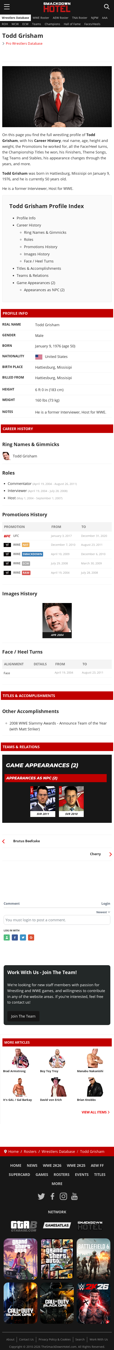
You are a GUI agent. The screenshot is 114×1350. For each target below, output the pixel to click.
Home (15, 1165)
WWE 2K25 (76, 1165)
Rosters (61, 1174)
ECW (25, 24)
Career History (29, 225)
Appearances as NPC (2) (44, 289)
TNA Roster (79, 18)
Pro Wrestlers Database (24, 43)
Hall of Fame (72, 24)
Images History (37, 254)
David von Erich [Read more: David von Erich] (51, 1100)
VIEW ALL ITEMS (96, 1112)
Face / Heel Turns (39, 261)
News (32, 1165)
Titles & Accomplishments (39, 268)
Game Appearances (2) (36, 282)
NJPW (94, 18)
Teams (36, 24)
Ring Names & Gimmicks (45, 232)
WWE (12, 545)
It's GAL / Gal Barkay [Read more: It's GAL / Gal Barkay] (17, 1100)
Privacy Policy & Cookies (55, 1339)
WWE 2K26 (52, 1165)
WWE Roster (41, 18)
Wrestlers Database (15, 18)
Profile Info (26, 218)
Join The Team (23, 1016)
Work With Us (99, 1339)
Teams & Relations (33, 275)
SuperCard (19, 1174)
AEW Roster (60, 18)
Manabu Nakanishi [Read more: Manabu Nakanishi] (90, 1071)
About (10, 1339)
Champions (52, 24)
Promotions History (40, 246)
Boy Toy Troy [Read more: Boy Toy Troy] (49, 1071)
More (57, 1183)
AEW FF (97, 1165)
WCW (15, 24)
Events (82, 1174)
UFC (11, 536)
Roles (28, 239)
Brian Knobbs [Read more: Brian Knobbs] (86, 1100)
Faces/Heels (92, 24)
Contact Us (26, 1339)
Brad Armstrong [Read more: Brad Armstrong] (14, 1071)
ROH (5, 24)
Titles (99, 1174)
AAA (104, 18)
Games (42, 1174)
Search (80, 1339)
